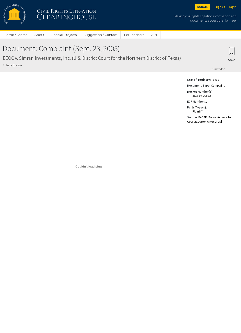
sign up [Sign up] (220, 7)
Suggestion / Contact (100, 35)
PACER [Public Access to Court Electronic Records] (209, 119)
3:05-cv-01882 (202, 96)
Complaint (218, 85)
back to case (12, 65)
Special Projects (64, 35)
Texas (215, 80)
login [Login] (232, 7)
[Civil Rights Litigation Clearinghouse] (36, 15)
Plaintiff (197, 111)
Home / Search (16, 35)
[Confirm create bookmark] (231, 54)
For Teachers (134, 35)
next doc (218, 69)
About (39, 35)
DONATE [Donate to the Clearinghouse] (202, 7)
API (154, 35)
